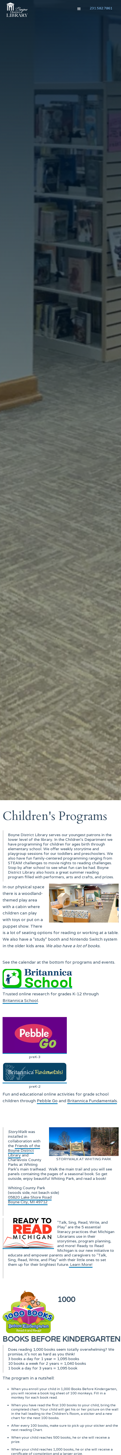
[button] (79, 9)
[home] (16, 10)
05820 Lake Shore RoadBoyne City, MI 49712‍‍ (30, 1199)
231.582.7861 (101, 8)
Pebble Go (47, 1100)
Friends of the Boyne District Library (24, 1150)
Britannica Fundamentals (92, 1100)
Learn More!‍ (81, 1264)
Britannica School (20, 1000)
